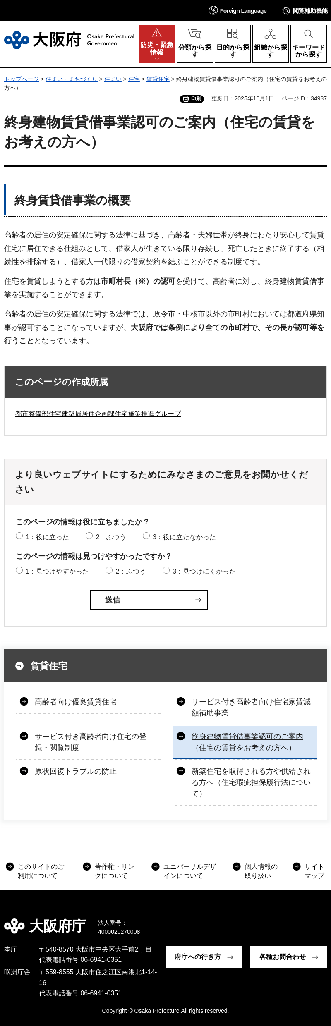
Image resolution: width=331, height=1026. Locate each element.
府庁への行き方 (198, 956)
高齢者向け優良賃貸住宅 (76, 702)
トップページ (21, 79)
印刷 (196, 99)
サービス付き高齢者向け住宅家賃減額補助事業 (251, 707)
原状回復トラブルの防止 (76, 771)
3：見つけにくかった (204, 571)
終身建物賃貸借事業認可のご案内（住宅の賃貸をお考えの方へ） (247, 742)
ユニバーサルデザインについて (189, 871)
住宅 (134, 79)
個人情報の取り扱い (261, 871)
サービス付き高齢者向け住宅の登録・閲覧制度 (90, 742)
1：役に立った (47, 537)
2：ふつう (111, 537)
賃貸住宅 (158, 79)
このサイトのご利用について (41, 871)
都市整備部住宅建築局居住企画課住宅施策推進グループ (98, 413)
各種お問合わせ (282, 956)
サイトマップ (314, 871)
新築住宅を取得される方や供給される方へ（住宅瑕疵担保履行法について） (251, 782)
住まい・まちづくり (72, 79)
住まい (113, 79)
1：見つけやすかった (57, 571)
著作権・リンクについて (114, 871)
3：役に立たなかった (184, 537)
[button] (238, 10)
